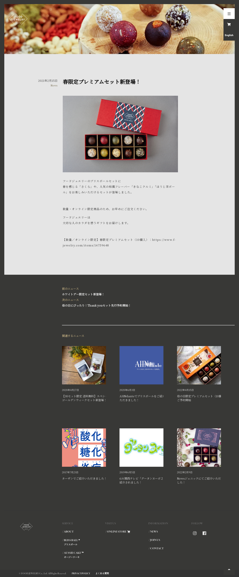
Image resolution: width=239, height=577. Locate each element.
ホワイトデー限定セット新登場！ (119, 291)
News (54, 85)
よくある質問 (102, 573)
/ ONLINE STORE (117, 532)
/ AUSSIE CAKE (83, 555)
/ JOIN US (154, 540)
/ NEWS (153, 532)
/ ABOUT (68, 532)
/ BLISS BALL (83, 542)
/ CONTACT (156, 548)
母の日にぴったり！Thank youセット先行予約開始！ (119, 302)
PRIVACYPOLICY (81, 573)
